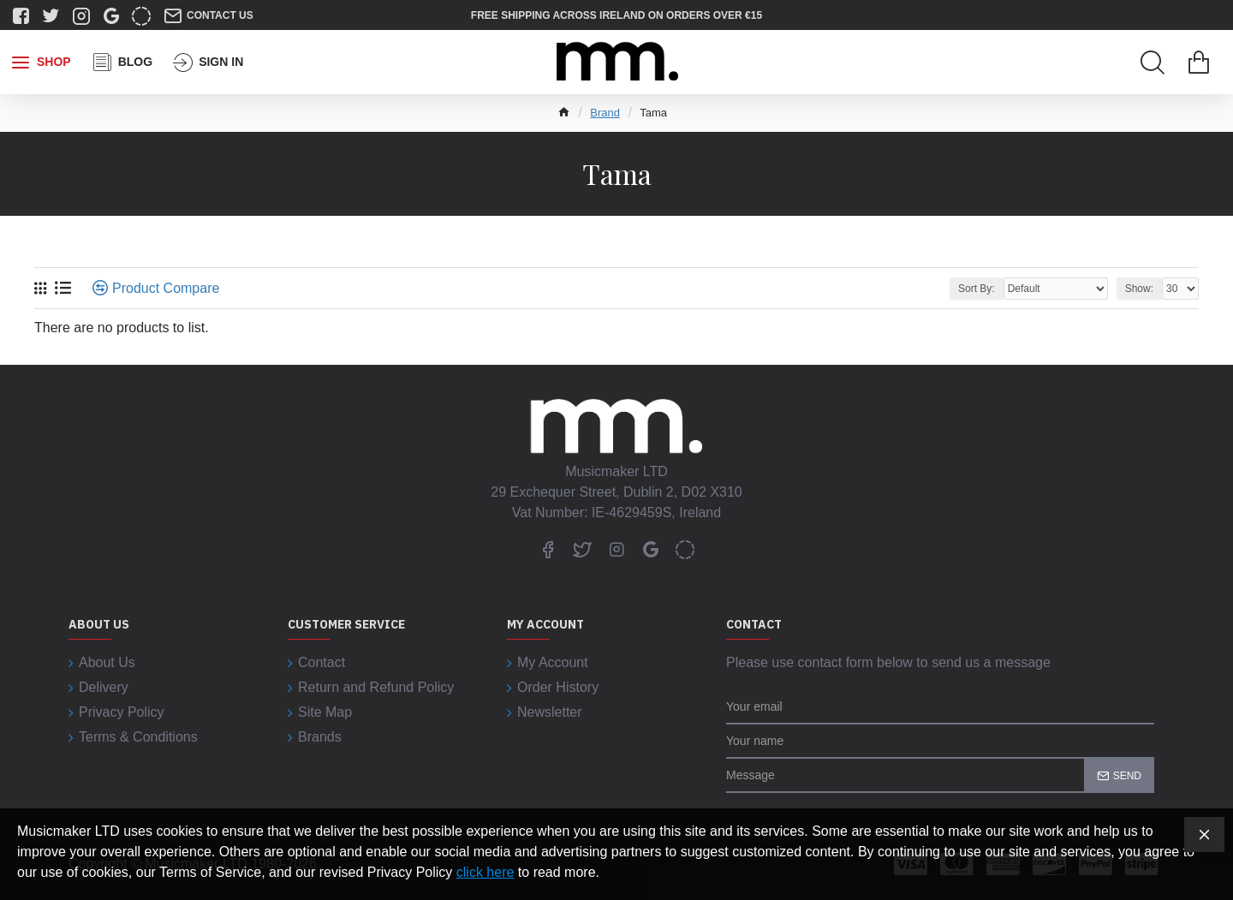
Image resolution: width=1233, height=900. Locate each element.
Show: (1139, 289)
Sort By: (976, 289)
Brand (605, 112)
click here (485, 872)
